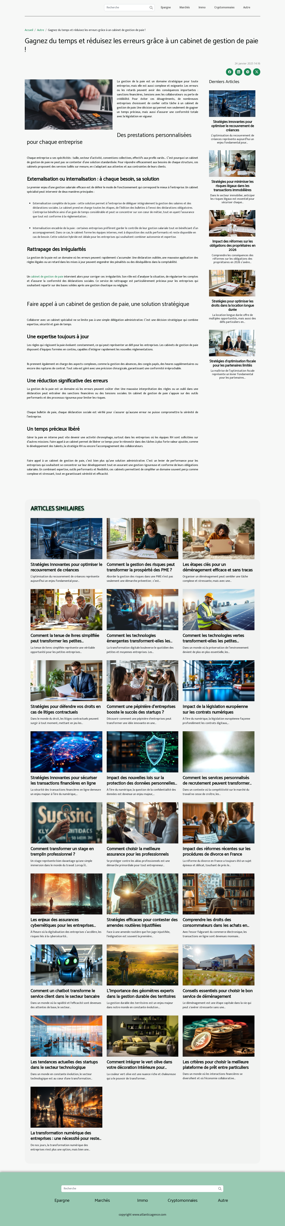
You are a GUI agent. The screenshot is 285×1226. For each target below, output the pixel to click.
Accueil (29, 30)
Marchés (184, 7)
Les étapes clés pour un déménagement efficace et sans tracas (218, 567)
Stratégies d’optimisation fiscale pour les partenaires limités (232, 363)
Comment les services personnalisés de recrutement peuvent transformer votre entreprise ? (216, 783)
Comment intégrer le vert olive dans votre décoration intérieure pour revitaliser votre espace (139, 1068)
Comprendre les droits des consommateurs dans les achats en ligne (215, 925)
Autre (246, 7)
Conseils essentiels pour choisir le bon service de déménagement (217, 993)
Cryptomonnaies (224, 7)
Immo (202, 7)
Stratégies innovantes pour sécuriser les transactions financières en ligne (64, 780)
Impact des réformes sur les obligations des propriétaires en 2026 (232, 246)
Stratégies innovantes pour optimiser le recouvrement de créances (232, 126)
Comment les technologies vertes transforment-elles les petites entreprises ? (213, 641)
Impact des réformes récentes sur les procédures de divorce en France (216, 851)
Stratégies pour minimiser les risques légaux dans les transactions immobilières (232, 186)
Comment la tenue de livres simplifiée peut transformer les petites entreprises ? (65, 641)
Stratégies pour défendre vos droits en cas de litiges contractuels (66, 709)
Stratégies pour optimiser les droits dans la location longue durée (232, 306)
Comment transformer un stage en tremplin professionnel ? (62, 851)
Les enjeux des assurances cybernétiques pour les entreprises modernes (62, 925)
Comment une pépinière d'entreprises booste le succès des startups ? (141, 709)
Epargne (166, 7)
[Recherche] (129, 7)
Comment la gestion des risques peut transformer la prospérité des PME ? (141, 567)
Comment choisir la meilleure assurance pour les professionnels (138, 851)
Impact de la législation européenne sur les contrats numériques (215, 709)
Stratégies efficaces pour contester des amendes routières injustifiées (142, 922)
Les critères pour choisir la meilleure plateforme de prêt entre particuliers (216, 1065)
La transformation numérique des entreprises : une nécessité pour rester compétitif (66, 1139)
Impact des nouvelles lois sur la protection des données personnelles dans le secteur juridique (141, 783)
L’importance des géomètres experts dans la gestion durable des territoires (141, 993)
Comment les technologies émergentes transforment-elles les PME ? (138, 641)
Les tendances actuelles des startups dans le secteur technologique (64, 1065)
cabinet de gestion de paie (47, 276)
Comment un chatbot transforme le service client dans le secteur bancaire (65, 993)
